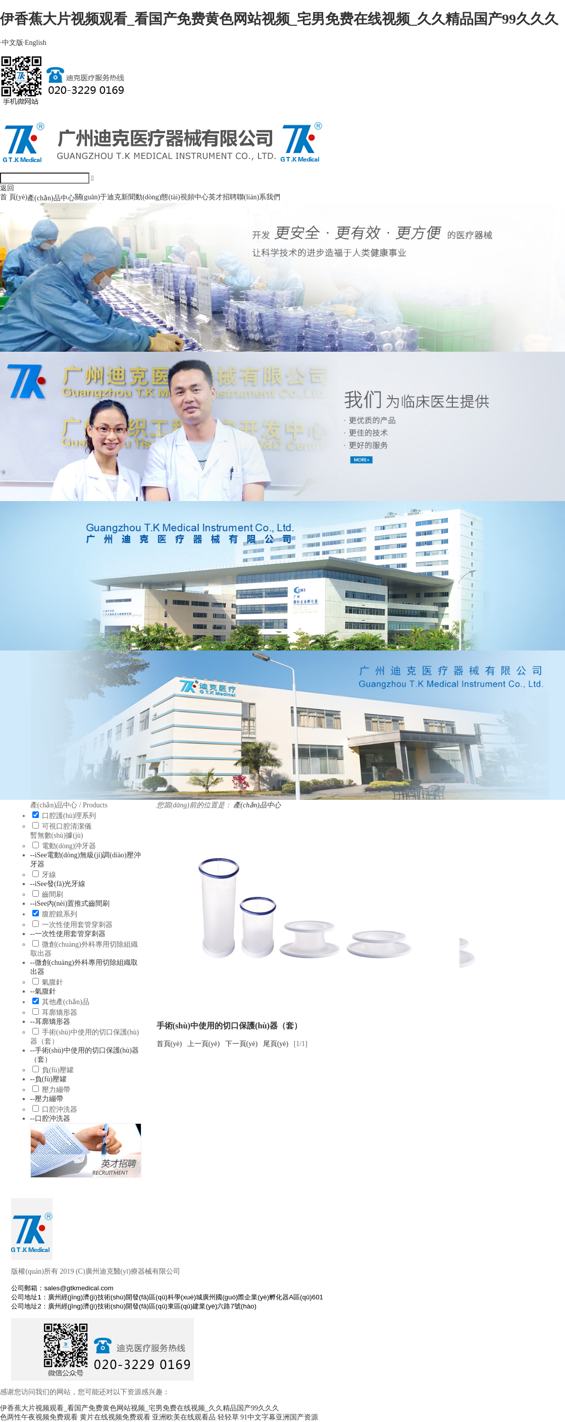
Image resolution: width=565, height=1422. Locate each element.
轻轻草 (228, 1417)
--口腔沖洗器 (50, 1118)
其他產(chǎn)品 (65, 1002)
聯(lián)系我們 (258, 197)
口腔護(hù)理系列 (69, 815)
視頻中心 (194, 197)
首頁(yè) (169, 1044)
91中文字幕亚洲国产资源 (279, 1417)
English (34, 42)
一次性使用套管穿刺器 (77, 924)
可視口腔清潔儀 (66, 826)
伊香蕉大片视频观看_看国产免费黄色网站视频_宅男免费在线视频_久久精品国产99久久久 (279, 19)
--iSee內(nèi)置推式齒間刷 (70, 903)
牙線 (49, 875)
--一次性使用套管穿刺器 (68, 934)
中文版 (11, 42)
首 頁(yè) (13, 197)
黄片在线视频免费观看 (115, 1417)
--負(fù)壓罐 (48, 1079)
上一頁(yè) (203, 1044)
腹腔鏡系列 (59, 914)
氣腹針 (52, 982)
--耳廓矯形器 (50, 1021)
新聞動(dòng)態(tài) (150, 197)
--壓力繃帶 (46, 1099)
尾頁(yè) (276, 1044)
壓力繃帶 (56, 1089)
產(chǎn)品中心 (51, 198)
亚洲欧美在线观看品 (184, 1417)
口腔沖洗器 (59, 1109)
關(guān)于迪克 (98, 197)
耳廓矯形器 (59, 1012)
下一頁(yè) (241, 1044)
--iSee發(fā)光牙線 (58, 884)
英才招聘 (223, 197)
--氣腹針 (43, 991)
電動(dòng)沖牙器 (69, 846)
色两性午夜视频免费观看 (39, 1417)
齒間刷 (52, 894)
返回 (7, 188)
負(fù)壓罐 (58, 1070)
